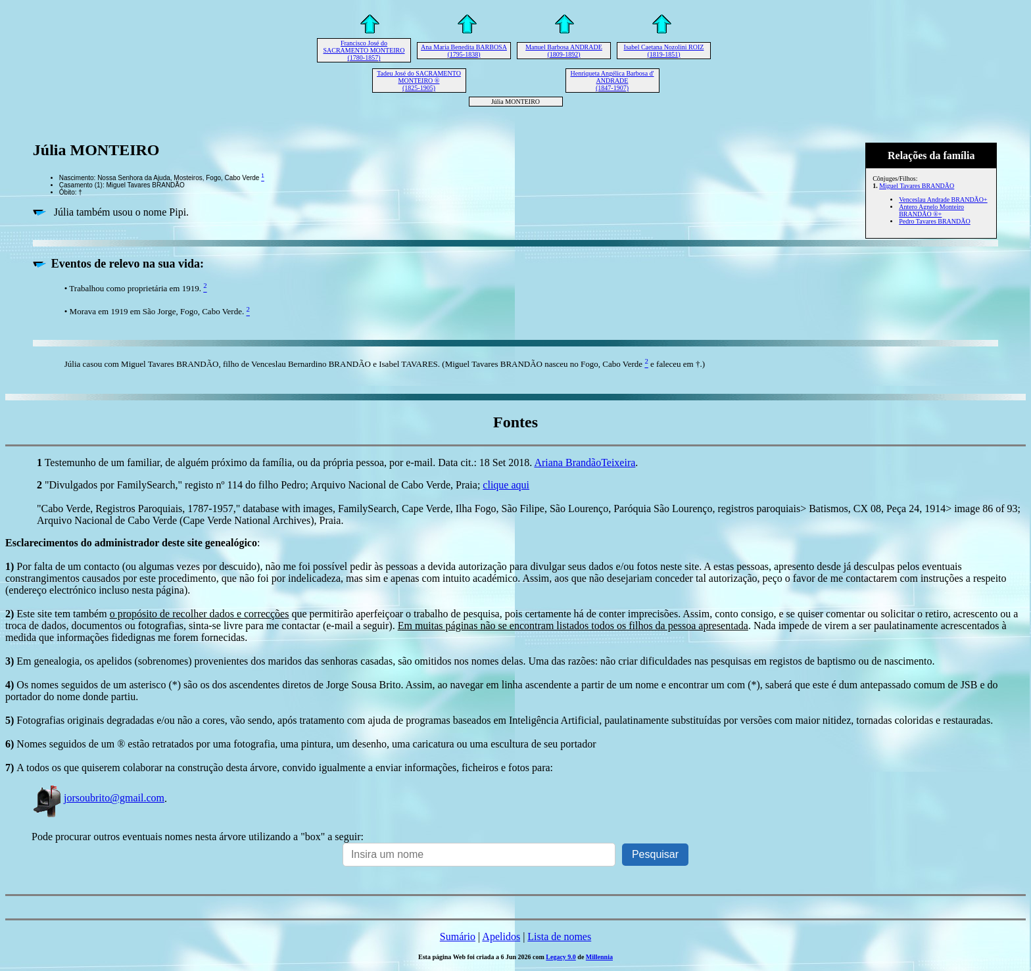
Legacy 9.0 (561, 956)
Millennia (599, 956)
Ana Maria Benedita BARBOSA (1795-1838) (464, 50)
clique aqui (506, 484)
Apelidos (501, 936)
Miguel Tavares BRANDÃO (916, 185)
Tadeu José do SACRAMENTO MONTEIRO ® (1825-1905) (419, 80)
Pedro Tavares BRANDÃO (935, 221)
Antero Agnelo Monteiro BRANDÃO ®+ (931, 210)
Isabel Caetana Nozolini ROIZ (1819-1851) (664, 50)
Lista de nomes (559, 936)
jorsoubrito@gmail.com (98, 797)
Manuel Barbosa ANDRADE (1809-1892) (563, 50)
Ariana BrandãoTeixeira (584, 462)
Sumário (457, 936)
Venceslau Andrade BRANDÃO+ (943, 199)
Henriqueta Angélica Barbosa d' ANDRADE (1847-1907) (612, 80)
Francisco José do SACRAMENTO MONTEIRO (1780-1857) (364, 50)
